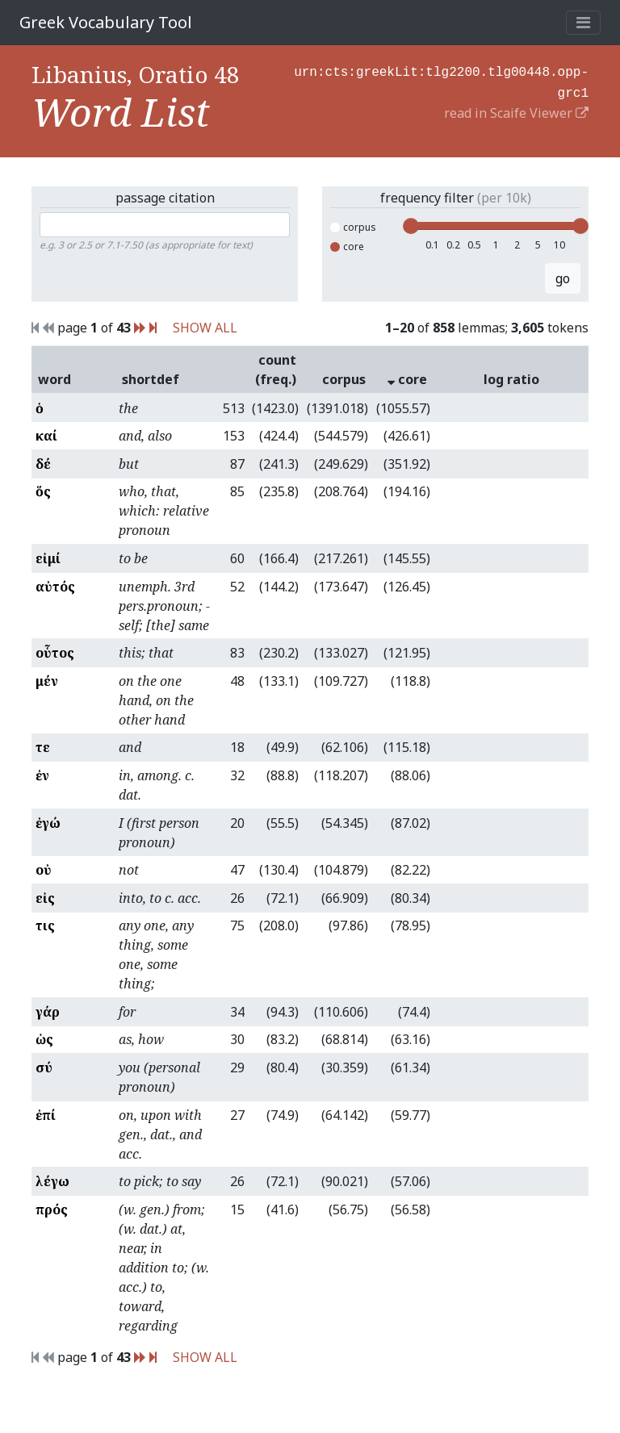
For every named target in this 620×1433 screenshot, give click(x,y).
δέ (43, 464)
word (54, 379)
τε (43, 747)
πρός (52, 1209)
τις (45, 925)
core (347, 246)
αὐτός (55, 586)
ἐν (42, 775)
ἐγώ (48, 823)
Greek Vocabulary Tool (105, 22)
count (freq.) (275, 369)
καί (46, 436)
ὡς (44, 1039)
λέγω (52, 1181)
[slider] (411, 226)
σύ (44, 1067)
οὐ (44, 870)
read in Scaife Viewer (516, 110)
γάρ (48, 1012)
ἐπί (46, 1115)
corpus (353, 227)
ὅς (43, 491)
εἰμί (48, 558)
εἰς (45, 898)
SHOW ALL (205, 327)
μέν (47, 681)
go (562, 278)
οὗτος (55, 653)
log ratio (511, 379)
